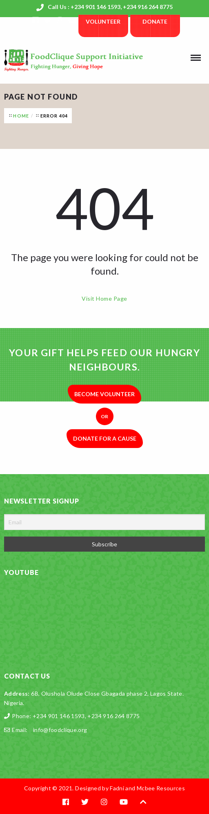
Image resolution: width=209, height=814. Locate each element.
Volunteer (103, 21)
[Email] (104, 522)
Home (21, 115)
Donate (154, 21)
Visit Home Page (104, 298)
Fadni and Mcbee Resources (147, 788)
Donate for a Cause (104, 438)
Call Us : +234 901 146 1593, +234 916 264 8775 (110, 6)
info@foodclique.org (60, 729)
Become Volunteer (104, 393)
